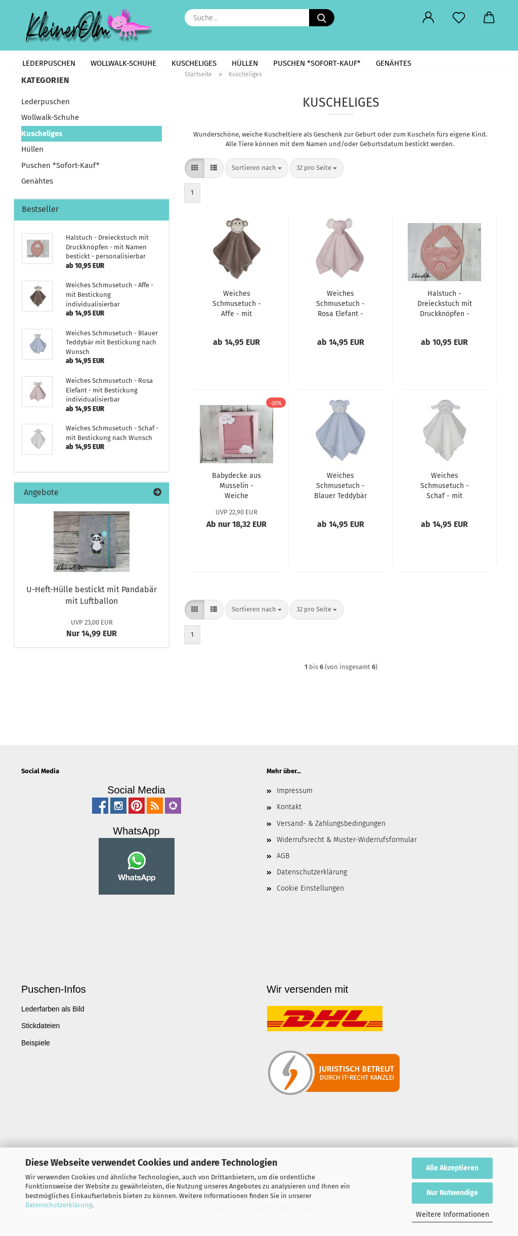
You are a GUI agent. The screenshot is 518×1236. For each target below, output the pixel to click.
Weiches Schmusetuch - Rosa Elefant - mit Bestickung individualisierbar (340, 304)
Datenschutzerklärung (58, 1205)
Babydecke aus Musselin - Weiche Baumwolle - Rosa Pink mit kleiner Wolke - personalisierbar (236, 486)
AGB (283, 856)
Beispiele (35, 1043)
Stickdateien (40, 1026)
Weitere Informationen (452, 1214)
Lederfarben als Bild (52, 1009)
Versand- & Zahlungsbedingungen (331, 823)
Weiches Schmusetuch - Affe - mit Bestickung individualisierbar (236, 304)
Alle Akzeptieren (452, 1168)
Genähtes (393, 63)
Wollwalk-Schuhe (123, 63)
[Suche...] (321, 17)
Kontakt (289, 807)
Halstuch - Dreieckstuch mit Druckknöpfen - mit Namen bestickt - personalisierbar (444, 304)
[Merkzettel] (459, 17)
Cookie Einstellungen (310, 888)
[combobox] (256, 168)
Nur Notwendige (452, 1192)
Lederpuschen (48, 63)
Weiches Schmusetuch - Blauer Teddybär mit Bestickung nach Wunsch (340, 486)
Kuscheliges (194, 63)
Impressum (295, 790)
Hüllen (245, 63)
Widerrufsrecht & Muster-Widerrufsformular (347, 839)
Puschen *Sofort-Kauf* (317, 63)
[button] (428, 17)
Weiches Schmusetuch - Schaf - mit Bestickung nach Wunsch (444, 486)
